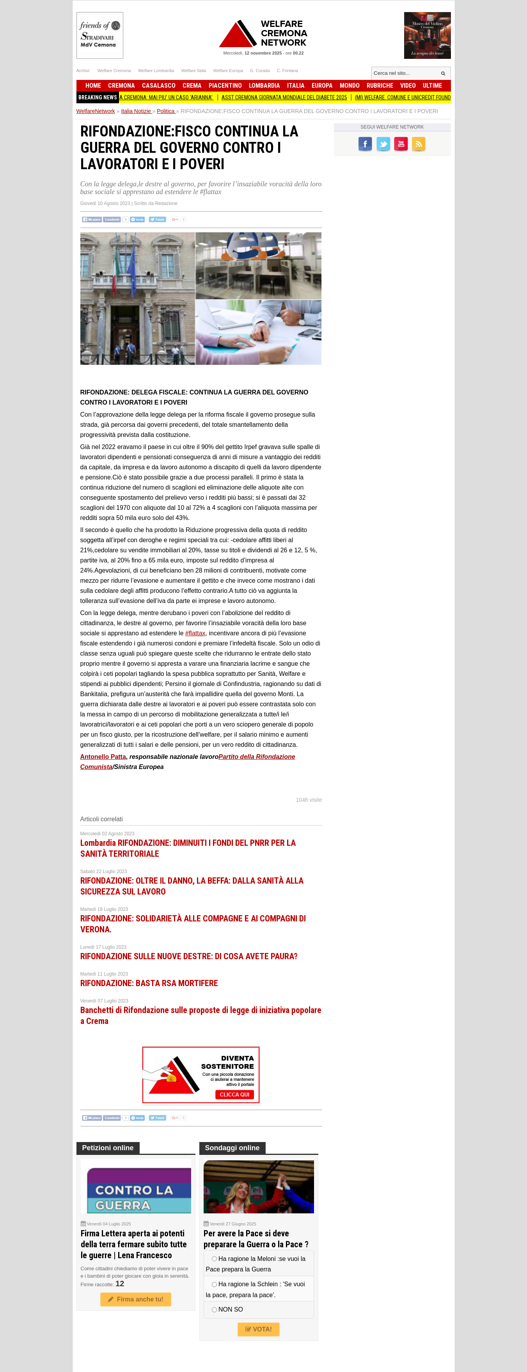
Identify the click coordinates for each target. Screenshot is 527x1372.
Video (408, 85)
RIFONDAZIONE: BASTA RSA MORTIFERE (149, 983)
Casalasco (159, 85)
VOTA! (258, 1329)
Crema (192, 85)
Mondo (350, 85)
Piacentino (225, 85)
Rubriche (380, 85)
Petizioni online (108, 1148)
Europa (322, 85)
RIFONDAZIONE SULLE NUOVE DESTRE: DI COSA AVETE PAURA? (189, 956)
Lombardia (264, 85)
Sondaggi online (232, 1148)
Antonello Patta (103, 756)
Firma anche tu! (135, 1299)
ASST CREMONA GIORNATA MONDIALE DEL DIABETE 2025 (288, 97)
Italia (296, 85)
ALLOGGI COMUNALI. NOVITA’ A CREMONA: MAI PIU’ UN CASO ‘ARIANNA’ (138, 97)
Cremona (121, 85)
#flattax (195, 633)
